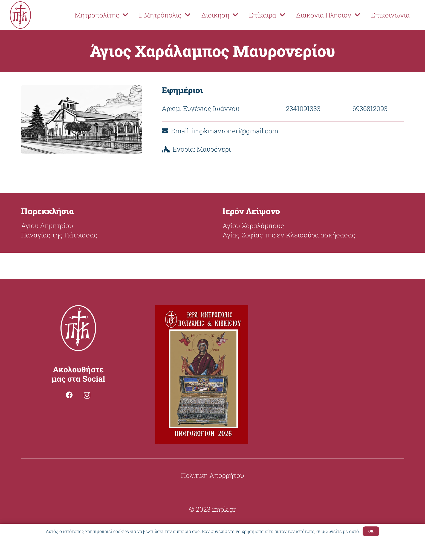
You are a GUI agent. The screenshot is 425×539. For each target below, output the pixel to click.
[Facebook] (69, 394)
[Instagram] (87, 395)
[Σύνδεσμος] (20, 15)
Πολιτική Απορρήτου (212, 475)
